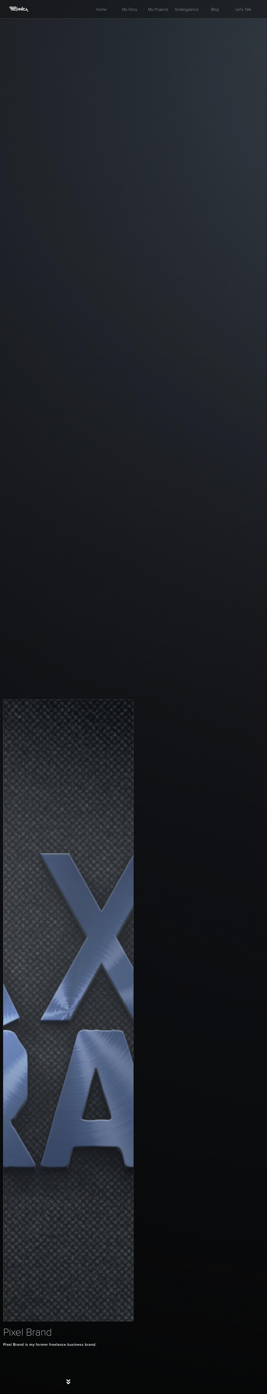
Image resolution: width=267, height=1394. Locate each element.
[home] (18, 9)
